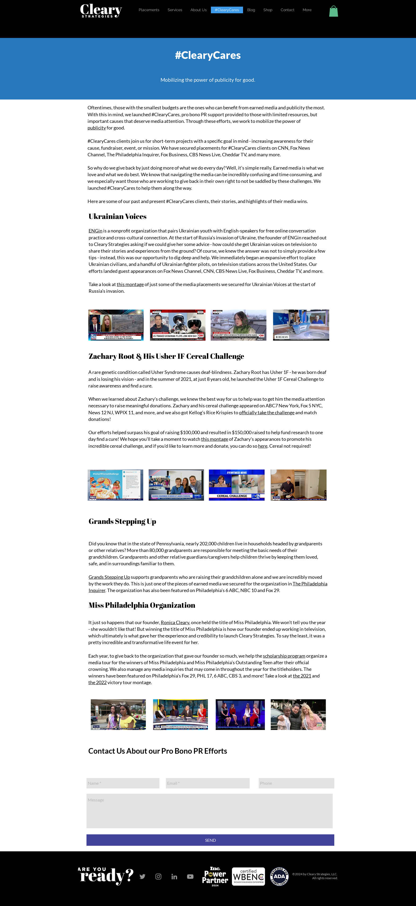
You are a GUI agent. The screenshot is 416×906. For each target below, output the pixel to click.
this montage (130, 284)
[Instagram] (158, 877)
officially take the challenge (266, 412)
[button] (198, 10)
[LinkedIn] (174, 877)
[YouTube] (190, 877)
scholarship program (284, 656)
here (262, 446)
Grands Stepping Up (109, 577)
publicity (97, 128)
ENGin (95, 231)
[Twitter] (142, 877)
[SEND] (210, 840)
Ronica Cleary (175, 622)
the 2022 (97, 682)
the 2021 (302, 676)
